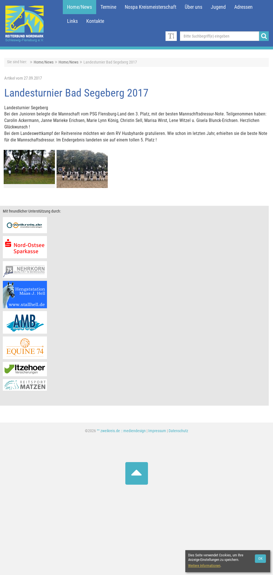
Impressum (157, 430)
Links (72, 21)
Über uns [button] (193, 7)
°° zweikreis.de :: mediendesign (121, 430)
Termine (108, 7)
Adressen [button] (243, 7)
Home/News (79, 7)
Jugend (218, 7)
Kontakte (95, 21)
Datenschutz (178, 430)
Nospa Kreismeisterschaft (150, 7)
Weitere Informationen (204, 565)
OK (260, 558)
